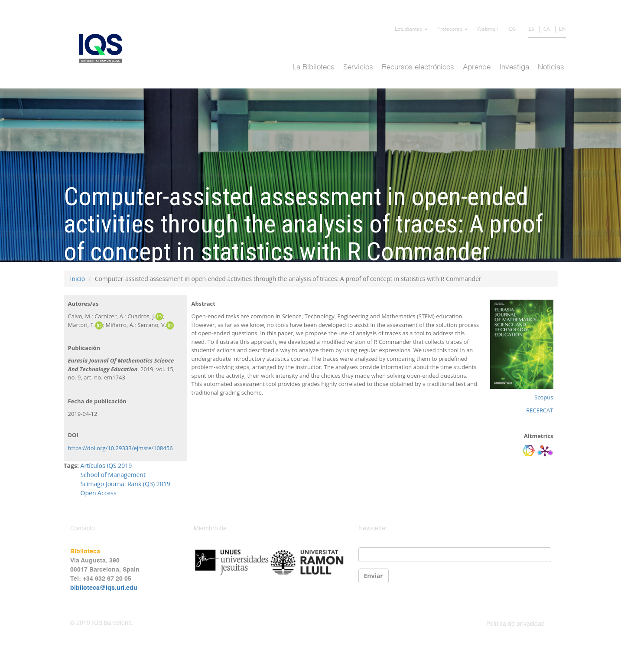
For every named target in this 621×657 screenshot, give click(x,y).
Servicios (358, 67)
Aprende (477, 67)
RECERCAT (539, 410)
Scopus (543, 397)
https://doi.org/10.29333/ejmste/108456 (120, 448)
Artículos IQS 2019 (106, 465)
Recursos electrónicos (418, 67)
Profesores (452, 29)
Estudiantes (411, 29)
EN (562, 29)
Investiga (514, 67)
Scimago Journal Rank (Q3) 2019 (125, 484)
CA (546, 29)
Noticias (551, 67)
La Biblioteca (314, 67)
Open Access (99, 493)
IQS (511, 29)
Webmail (487, 29)
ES (531, 29)
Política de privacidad (515, 624)
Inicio (77, 279)
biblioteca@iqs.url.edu (103, 588)
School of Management (113, 475)
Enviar (373, 576)
